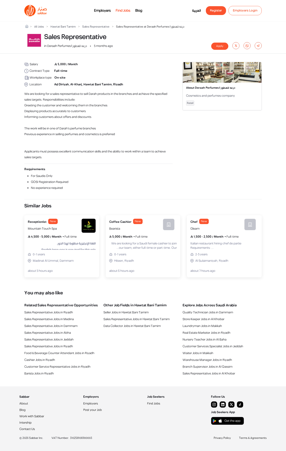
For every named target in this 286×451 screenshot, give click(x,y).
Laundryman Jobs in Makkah (202, 326)
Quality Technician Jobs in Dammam (208, 312)
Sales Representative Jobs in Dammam (50, 326)
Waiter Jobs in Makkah (198, 353)
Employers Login (245, 10)
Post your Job (92, 410)
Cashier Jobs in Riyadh (39, 360)
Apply (219, 46)
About (23, 403)
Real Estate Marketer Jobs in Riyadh (206, 332)
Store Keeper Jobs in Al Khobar (203, 319)
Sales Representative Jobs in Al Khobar (209, 373)
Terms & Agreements (253, 438)
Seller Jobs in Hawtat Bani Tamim (126, 312)
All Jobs (39, 27)
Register (216, 10)
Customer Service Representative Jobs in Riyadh (57, 366)
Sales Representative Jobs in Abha (47, 332)
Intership (25, 423)
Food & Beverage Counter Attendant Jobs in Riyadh (59, 353)
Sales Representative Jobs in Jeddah (49, 339)
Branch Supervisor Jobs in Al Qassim (207, 366)
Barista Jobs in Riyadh (39, 373)
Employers (102, 10)
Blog (138, 10)
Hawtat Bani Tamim (63, 27)
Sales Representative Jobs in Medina (49, 319)
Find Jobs (123, 10)
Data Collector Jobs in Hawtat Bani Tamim (132, 326)
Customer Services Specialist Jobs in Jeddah (213, 346)
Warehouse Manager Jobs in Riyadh (207, 360)
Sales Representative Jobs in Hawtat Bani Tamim (136, 319)
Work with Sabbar (31, 416)
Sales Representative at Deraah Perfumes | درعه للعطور (150, 27)
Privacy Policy (222, 438)
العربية (196, 10)
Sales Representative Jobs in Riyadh (48, 312)
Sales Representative (95, 27)
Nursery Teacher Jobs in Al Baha (204, 339)
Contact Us (27, 429)
